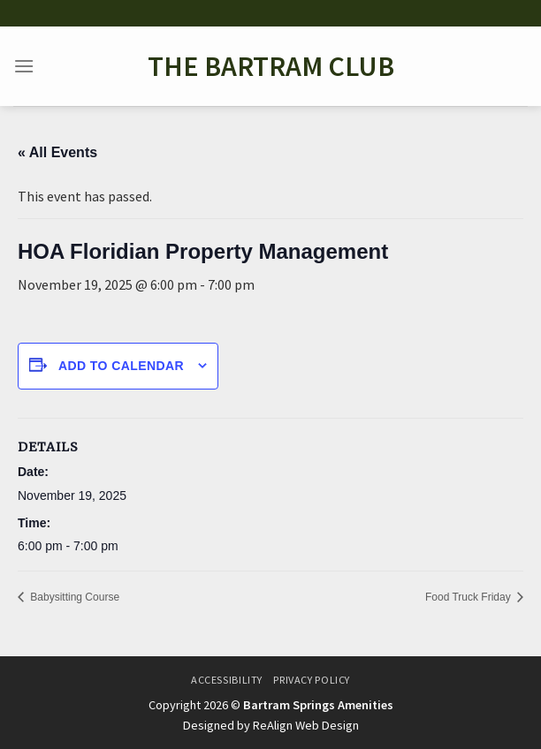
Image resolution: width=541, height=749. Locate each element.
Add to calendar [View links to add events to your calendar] (121, 366)
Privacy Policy (311, 679)
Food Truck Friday (469, 597)
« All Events (57, 152)
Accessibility (227, 679)
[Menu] (23, 65)
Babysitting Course (73, 597)
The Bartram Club (271, 66)
